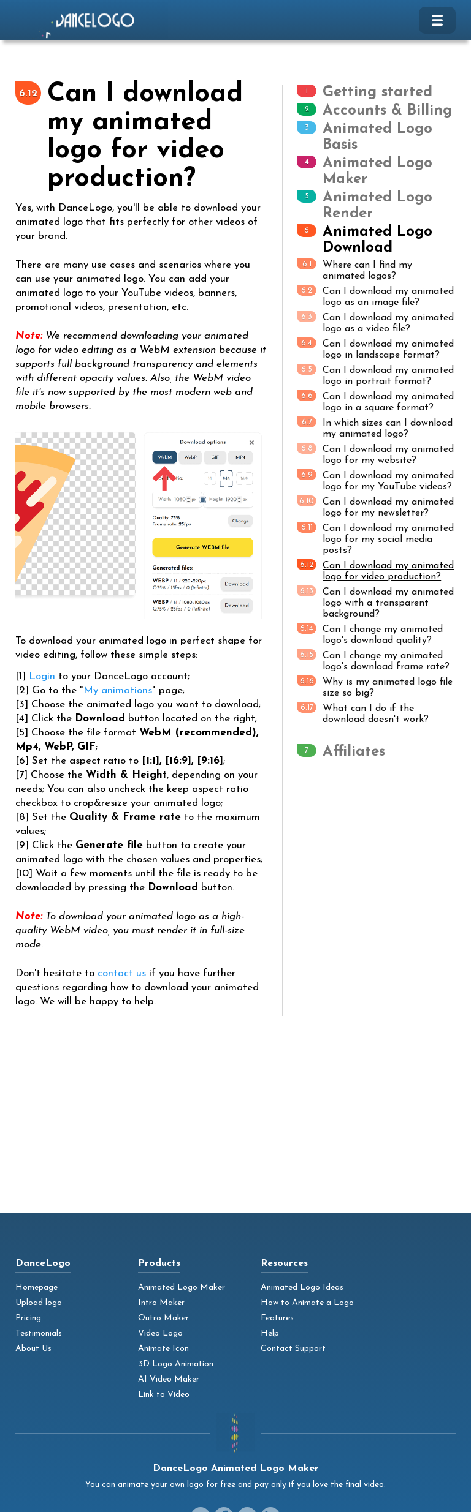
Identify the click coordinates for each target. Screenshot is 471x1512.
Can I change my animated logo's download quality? (370, 634)
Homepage (36, 1287)
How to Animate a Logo (307, 1302)
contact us (122, 973)
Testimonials (38, 1333)
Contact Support (293, 1348)
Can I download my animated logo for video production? (375, 570)
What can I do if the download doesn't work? (363, 713)
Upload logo (38, 1302)
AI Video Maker (168, 1379)
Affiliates (354, 752)
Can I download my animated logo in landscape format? (375, 348)
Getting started (377, 92)
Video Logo (160, 1333)
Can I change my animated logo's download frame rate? (373, 660)
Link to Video (164, 1394)
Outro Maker (163, 1318)
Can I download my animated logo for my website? (375, 454)
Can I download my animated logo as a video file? (375, 322)
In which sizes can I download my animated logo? (375, 427)
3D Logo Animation (175, 1364)
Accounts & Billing (387, 110)
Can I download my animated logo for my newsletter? (375, 506)
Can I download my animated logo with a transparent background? (375, 602)
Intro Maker (161, 1302)
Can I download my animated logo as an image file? (375, 296)
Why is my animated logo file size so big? (375, 686)
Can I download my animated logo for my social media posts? (375, 538)
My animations (117, 690)
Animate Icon (163, 1348)
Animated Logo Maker (181, 1287)
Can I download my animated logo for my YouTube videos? (375, 480)
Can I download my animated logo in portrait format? (375, 375)
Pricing (28, 1318)
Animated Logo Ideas (302, 1287)
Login (42, 676)
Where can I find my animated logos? (354, 269)
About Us (33, 1348)
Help (270, 1333)
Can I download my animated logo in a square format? (375, 401)
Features (277, 1318)
